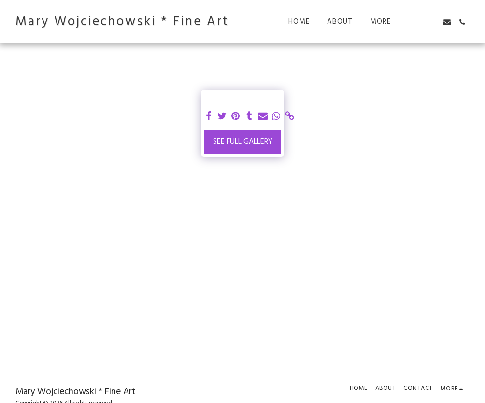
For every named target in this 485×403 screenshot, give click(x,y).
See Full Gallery (242, 141)
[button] (417, 22)
